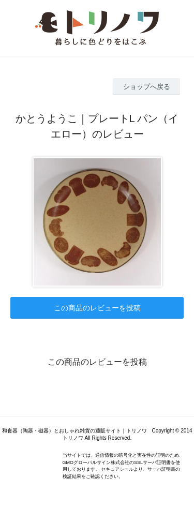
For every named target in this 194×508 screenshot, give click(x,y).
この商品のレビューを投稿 (97, 308)
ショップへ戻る (146, 87)
